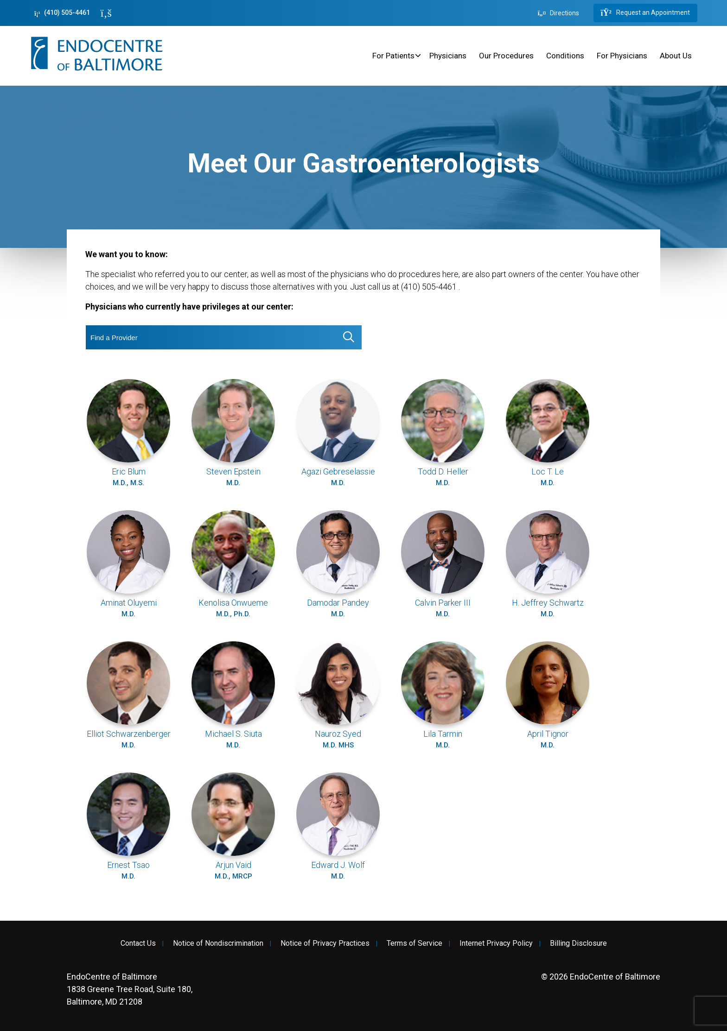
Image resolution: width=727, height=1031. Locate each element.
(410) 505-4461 (62, 12)
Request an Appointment (645, 13)
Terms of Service (414, 943)
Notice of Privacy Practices (325, 943)
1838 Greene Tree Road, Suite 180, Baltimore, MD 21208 (129, 989)
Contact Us (138, 943)
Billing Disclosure (578, 943)
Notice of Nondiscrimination (218, 943)
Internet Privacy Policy (496, 943)
